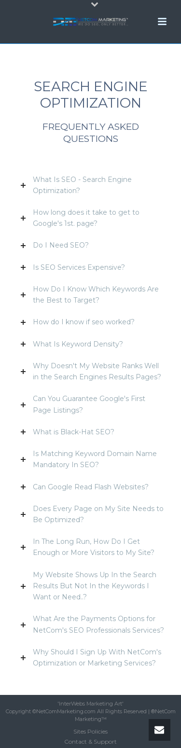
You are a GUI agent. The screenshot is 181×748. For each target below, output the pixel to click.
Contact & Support (90, 741)
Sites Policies (90, 731)
